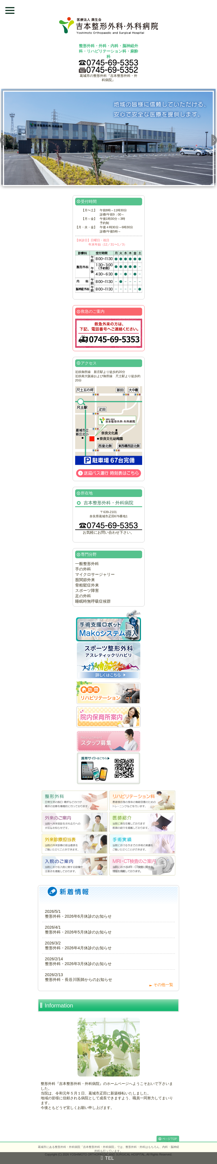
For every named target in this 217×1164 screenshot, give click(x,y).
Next (214, 139)
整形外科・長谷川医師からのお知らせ (78, 979)
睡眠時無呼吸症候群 (93, 601)
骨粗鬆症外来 (87, 585)
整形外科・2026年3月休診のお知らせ (78, 963)
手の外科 (83, 569)
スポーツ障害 (87, 590)
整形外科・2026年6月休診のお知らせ (78, 916)
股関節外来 (85, 579)
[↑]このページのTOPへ (168, 1139)
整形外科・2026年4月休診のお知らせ (78, 948)
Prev (3, 139)
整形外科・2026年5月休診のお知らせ (78, 932)
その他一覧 (163, 984)
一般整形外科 (87, 563)
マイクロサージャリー (95, 574)
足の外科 (83, 596)
